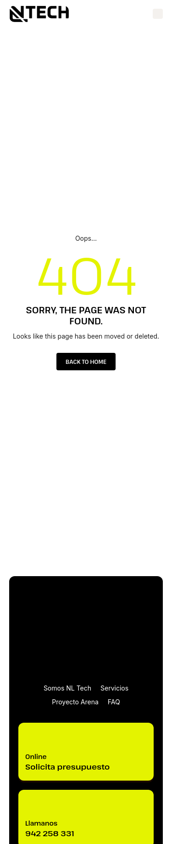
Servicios (114, 688)
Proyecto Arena (75, 702)
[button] (158, 14)
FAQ (114, 702)
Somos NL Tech (67, 688)
